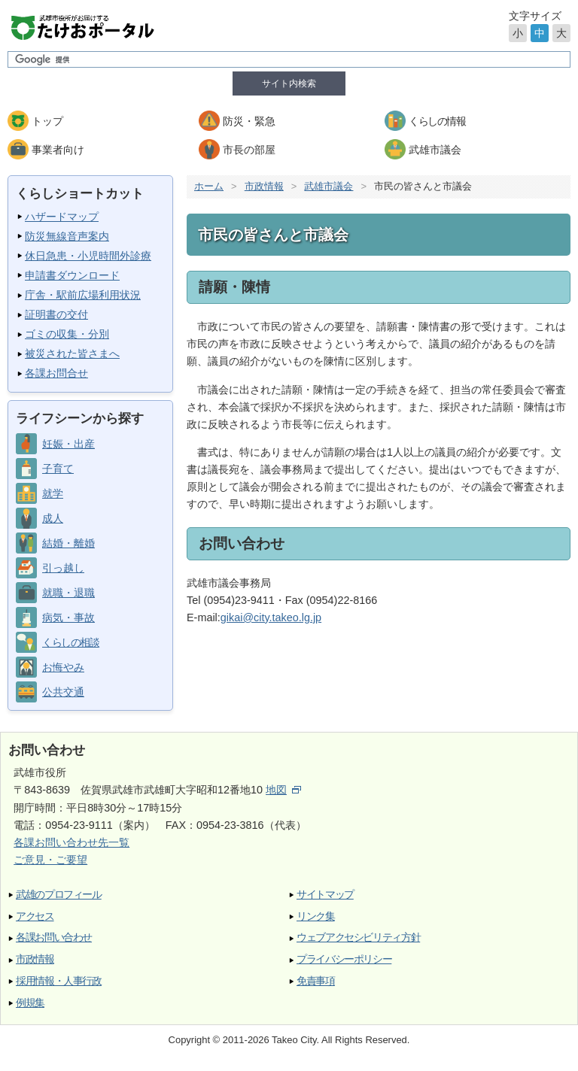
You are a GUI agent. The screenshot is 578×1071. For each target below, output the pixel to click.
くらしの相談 (70, 642)
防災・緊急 (249, 121)
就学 (52, 493)
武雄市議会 (435, 150)
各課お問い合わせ (54, 937)
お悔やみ (63, 667)
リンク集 (316, 916)
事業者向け (58, 150)
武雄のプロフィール (59, 894)
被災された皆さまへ (72, 353)
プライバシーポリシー (344, 959)
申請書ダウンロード (72, 275)
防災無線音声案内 (67, 236)
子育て (58, 469)
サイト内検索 (289, 83)
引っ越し (63, 568)
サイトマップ (325, 894)
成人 (52, 518)
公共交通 (63, 692)
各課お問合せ (56, 373)
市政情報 (264, 186)
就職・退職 (68, 593)
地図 (283, 790)
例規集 (30, 1003)
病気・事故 (68, 617)
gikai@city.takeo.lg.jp (271, 617)
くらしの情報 (437, 121)
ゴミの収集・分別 (67, 334)
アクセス (35, 916)
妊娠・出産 (68, 444)
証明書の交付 (56, 314)
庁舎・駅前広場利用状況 (83, 295)
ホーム (209, 186)
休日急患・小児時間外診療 (88, 256)
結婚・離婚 (68, 543)
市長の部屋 (249, 150)
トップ (47, 121)
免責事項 (316, 981)
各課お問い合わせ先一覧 (71, 842)
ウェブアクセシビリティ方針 (358, 937)
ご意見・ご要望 (50, 860)
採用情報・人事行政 (59, 981)
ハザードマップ (62, 217)
